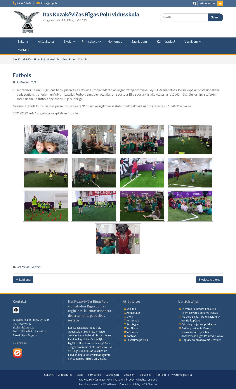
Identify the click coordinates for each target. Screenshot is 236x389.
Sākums (23, 41)
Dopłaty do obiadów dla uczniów (201, 340)
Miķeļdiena (23, 280)
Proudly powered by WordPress (97, 384)
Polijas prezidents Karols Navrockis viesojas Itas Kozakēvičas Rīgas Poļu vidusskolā (202, 332)
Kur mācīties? (166, 41)
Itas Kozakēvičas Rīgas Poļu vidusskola (90, 14)
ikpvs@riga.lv (49, 3)
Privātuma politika (137, 340)
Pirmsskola (89, 41)
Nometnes (114, 41)
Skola (68, 41)
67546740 (24, 3)
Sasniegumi (139, 41)
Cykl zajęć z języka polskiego (198, 324)
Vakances (132, 332)
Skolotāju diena (209, 280)
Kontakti (23, 50)
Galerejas (35, 267)
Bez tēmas (68, 59)
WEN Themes (149, 384)
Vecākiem (191, 41)
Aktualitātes (46, 41)
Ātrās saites (207, 3)
